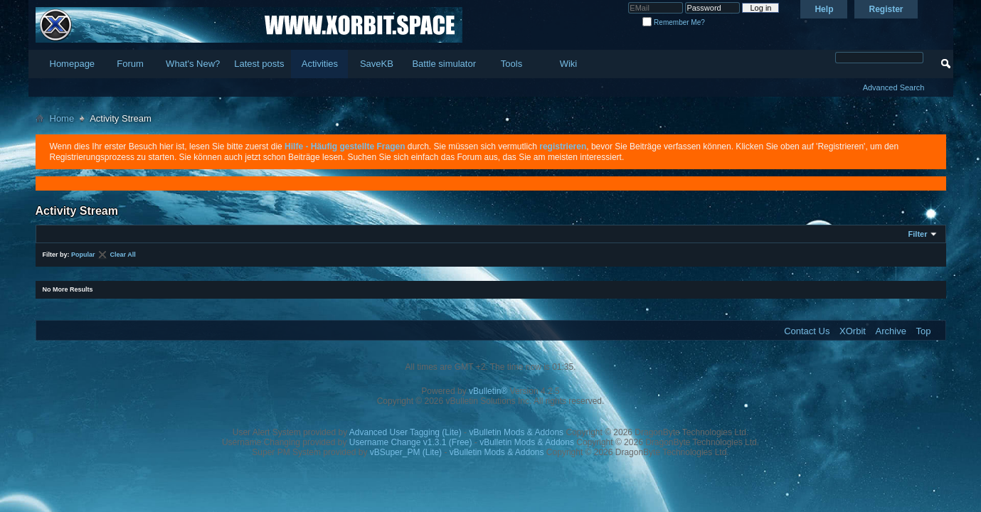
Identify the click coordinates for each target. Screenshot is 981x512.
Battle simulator (444, 63)
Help (824, 9)
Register (886, 9)
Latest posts (259, 63)
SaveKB (376, 63)
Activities (320, 63)
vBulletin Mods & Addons (516, 432)
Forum (130, 63)
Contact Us (806, 331)
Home (62, 118)
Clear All (123, 254)
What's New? (193, 63)
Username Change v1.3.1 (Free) (410, 442)
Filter (918, 234)
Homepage (72, 63)
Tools (511, 63)
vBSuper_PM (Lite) (406, 452)
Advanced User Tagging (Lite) (405, 432)
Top (923, 331)
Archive (891, 331)
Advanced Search (894, 87)
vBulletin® (488, 391)
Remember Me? (673, 22)
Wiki (569, 63)
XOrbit (852, 331)
